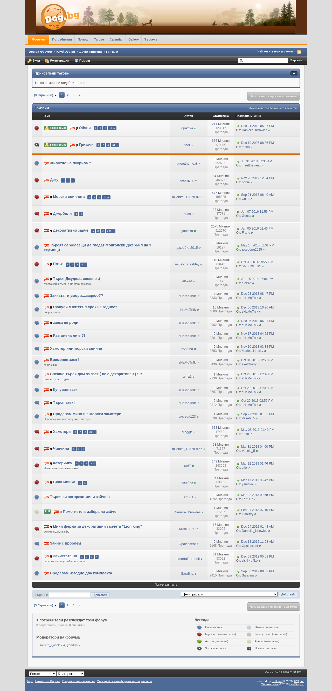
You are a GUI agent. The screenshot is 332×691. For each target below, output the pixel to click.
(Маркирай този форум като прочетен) (273, 107)
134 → (110, 231)
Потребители (62, 39)
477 (214, 193)
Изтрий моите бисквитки (78, 681)
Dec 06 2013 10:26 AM (257, 307)
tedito (246, 147)
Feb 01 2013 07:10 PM (257, 510)
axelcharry (249, 364)
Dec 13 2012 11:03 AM (257, 542)
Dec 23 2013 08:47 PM (257, 294)
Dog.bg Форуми (40, 51)
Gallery (133, 39)
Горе (30, 681)
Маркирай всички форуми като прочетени (124, 681)
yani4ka (187, 231)
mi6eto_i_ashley (187, 264)
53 (214, 444)
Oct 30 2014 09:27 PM (257, 262)
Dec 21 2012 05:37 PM (257, 126)
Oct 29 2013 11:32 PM (257, 374)
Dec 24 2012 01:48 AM (257, 527)
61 (214, 554)
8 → (93, 463)
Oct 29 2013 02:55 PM (257, 400)
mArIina (187, 349)
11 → (112, 128)
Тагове (99, 39)
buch (187, 214)
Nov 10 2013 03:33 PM (257, 346)
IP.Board (277, 681)
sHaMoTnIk (187, 296)
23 (214, 210)
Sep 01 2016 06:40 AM (257, 195)
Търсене (150, 39)
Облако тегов (270, 684)
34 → (115, 145)
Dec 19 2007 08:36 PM (257, 143)
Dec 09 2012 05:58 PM (257, 556)
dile (244, 467)
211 (214, 124)
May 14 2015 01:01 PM (257, 245)
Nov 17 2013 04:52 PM (257, 334)
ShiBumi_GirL (251, 266)
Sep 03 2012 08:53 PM (257, 571)
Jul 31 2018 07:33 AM (256, 161)
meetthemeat (187, 163)
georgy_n (187, 180)
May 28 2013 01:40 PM (257, 430)
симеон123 (187, 416)
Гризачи (112, 51)
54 (214, 176)
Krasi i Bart (187, 529)
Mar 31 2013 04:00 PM (257, 446)
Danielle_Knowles (254, 130)
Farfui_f (187, 497)
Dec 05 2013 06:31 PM (257, 321)
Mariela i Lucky (252, 351)
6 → (83, 264)
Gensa (246, 216)
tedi (187, 145)
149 (214, 461)
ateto (245, 434)
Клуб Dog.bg (66, 51)
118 (214, 260)
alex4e (187, 281)
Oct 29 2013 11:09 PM (257, 388)
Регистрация (57, 61)
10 (214, 307)
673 (214, 428)
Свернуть (294, 73)
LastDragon (296, 684)
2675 (214, 226)
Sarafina (187, 573)
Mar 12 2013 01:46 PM (257, 463)
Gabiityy (247, 514)
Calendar (116, 39)
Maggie (187, 432)
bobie (246, 182)
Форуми (38, 39)
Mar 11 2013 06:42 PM (257, 480)
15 (214, 525)
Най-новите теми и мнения (276, 51)
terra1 (187, 376)
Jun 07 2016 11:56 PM (257, 211)
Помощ (83, 39)
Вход (33, 61)
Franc (246, 232)
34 (214, 478)
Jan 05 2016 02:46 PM (257, 228)
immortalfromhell (187, 559)
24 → (106, 197)
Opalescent (187, 544)
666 (214, 141)
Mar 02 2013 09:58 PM (257, 495)
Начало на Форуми (47, 681)
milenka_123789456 (187, 197)
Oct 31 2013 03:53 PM (257, 360)
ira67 (187, 466)
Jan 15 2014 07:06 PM (257, 279)
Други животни (90, 51)
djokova (187, 128)
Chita (245, 199)
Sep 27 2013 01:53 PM (257, 414)
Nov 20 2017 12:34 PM (257, 178)
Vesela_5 (248, 418)
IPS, (299, 681)
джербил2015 (187, 248)
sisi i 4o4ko (250, 560)
